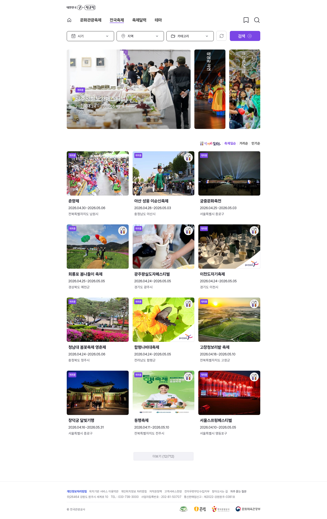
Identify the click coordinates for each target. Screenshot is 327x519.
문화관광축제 (90, 20)
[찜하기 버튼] (246, 20)
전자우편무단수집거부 (196, 491)
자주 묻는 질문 (238, 491)
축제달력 (139, 20)
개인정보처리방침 (77, 491)
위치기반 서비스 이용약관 (103, 491)
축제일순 (230, 143)
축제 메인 (69, 20)
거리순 (243, 143)
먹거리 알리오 (210, 143)
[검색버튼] (257, 20)
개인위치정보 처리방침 (134, 491)
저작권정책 (155, 491)
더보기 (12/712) (163, 456)
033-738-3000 (128, 497)
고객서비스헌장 (173, 491)
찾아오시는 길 (220, 491)
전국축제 (117, 20)
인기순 (256, 143)
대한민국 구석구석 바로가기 (81, 7)
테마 (158, 20)
